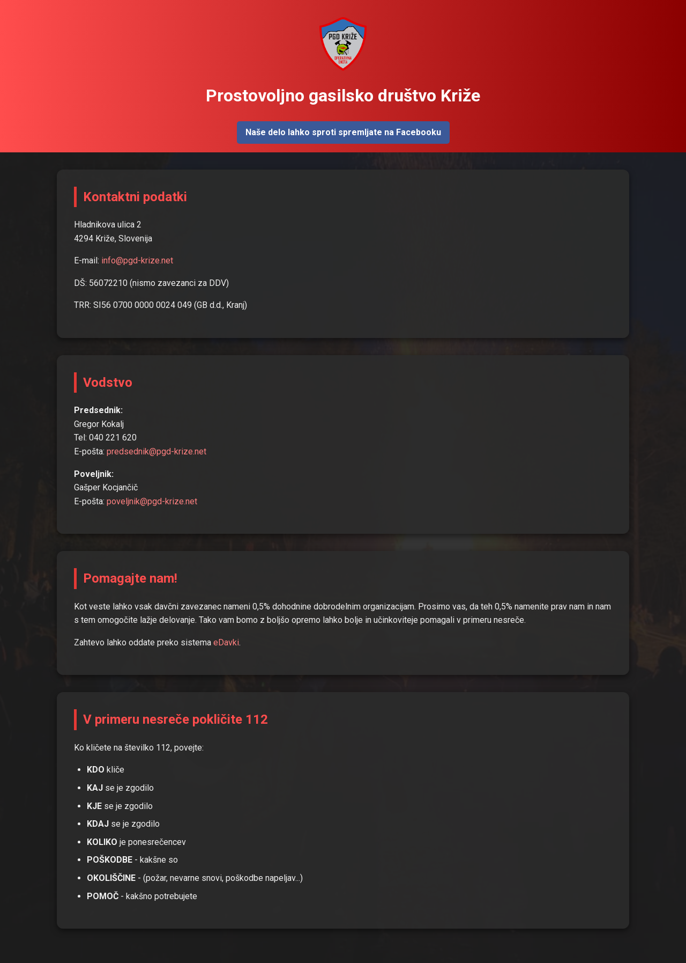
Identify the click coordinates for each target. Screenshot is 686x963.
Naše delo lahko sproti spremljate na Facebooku (343, 132)
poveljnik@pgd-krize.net (152, 501)
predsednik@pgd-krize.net (156, 451)
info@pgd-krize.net (137, 260)
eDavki (226, 642)
